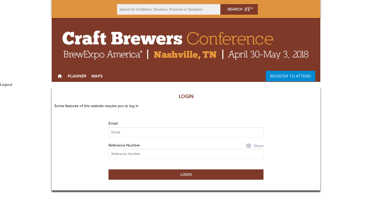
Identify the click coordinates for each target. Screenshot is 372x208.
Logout (6, 84)
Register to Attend (290, 76)
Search (239, 9)
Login (186, 174)
